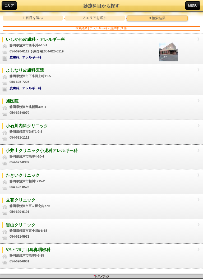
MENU (192, 5)
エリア (9, 5)
